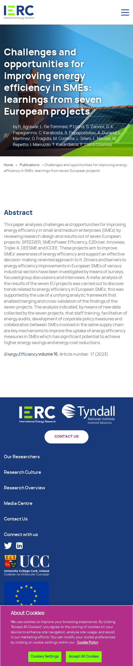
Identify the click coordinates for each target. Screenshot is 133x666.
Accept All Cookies (84, 659)
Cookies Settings (45, 659)
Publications (30, 165)
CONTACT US (66, 436)
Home (8, 165)
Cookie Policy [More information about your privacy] (87, 644)
